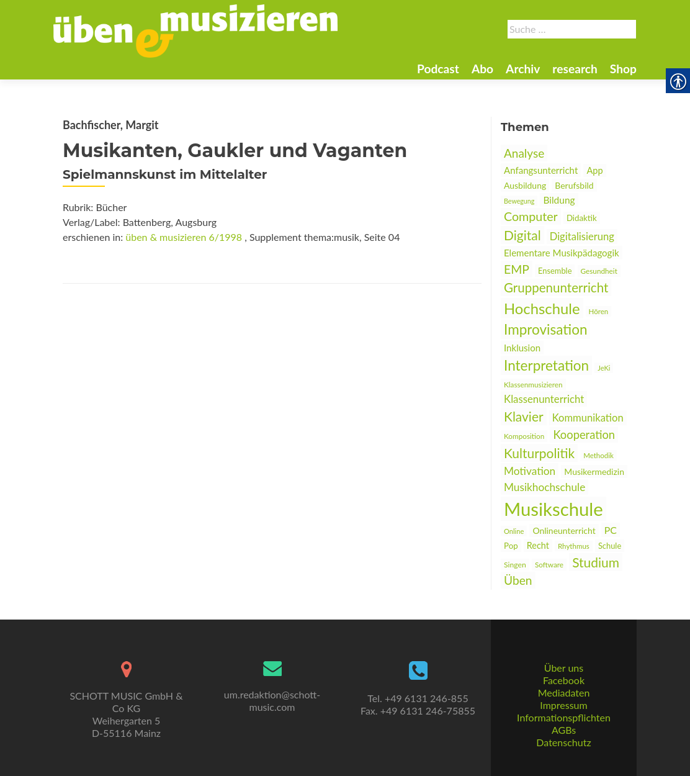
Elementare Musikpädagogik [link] (561, 252)
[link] (195, 30)
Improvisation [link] (545, 329)
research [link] (575, 68)
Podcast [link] (438, 68)
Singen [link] (515, 564)
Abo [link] (482, 68)
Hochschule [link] (542, 308)
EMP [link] (516, 269)
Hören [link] (599, 311)
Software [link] (549, 564)
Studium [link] (595, 562)
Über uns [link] (563, 668)
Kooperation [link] (584, 434)
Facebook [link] (564, 680)
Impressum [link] (563, 705)
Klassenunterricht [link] (544, 398)
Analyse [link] (524, 153)
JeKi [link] (604, 368)
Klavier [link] (524, 416)
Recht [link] (538, 545)
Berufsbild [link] (574, 185)
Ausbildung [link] (525, 185)
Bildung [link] (559, 199)
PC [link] (610, 530)
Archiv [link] (523, 68)
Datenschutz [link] (563, 742)
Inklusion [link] (522, 347)
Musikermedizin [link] (594, 471)
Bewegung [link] (519, 201)
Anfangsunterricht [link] (541, 170)
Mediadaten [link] (564, 692)
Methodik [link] (598, 455)
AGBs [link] (564, 730)
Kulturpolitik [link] (539, 453)
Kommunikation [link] (588, 418)
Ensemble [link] (554, 271)
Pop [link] (511, 546)
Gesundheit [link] (599, 271)
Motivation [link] (529, 470)
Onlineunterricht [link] (563, 530)
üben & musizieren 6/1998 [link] (183, 237)
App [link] (594, 170)
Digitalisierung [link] (582, 236)
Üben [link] (518, 580)
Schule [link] (609, 546)
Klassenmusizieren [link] (533, 384)
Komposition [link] (524, 436)
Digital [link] (522, 235)
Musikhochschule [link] (544, 487)
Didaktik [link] (582, 218)
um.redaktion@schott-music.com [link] (272, 700)
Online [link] (514, 531)
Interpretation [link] (546, 365)
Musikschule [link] (553, 509)
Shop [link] (623, 68)
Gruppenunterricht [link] (556, 287)
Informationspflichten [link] (564, 717)
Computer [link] (531, 216)
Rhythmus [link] (573, 546)
